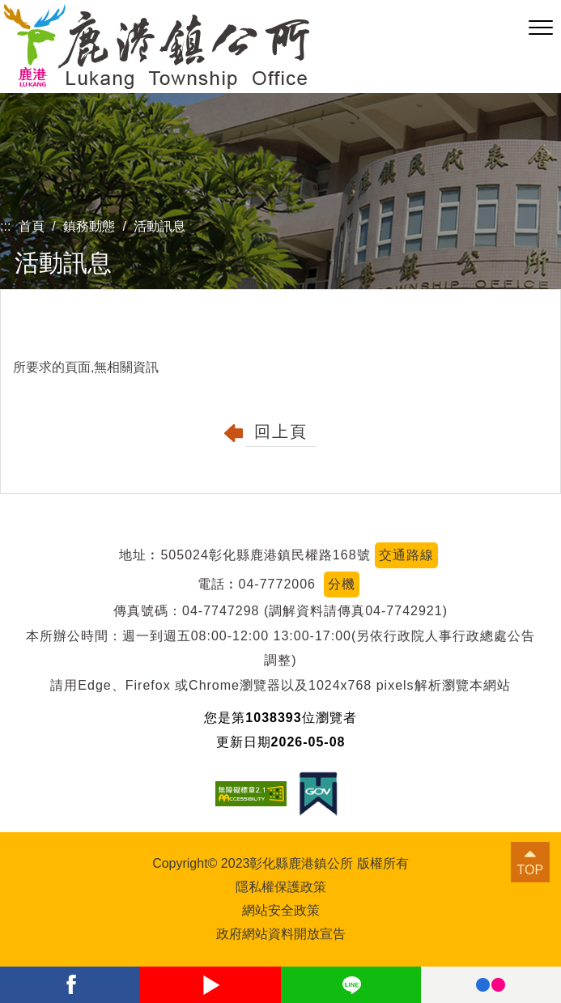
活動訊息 (159, 226)
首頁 (32, 226)
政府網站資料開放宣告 (281, 934)
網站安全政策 (281, 910)
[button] (541, 28)
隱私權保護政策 (281, 887)
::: (5, 226)
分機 (341, 584)
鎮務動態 (89, 226)
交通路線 (406, 555)
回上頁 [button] (281, 431)
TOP (530, 870)
